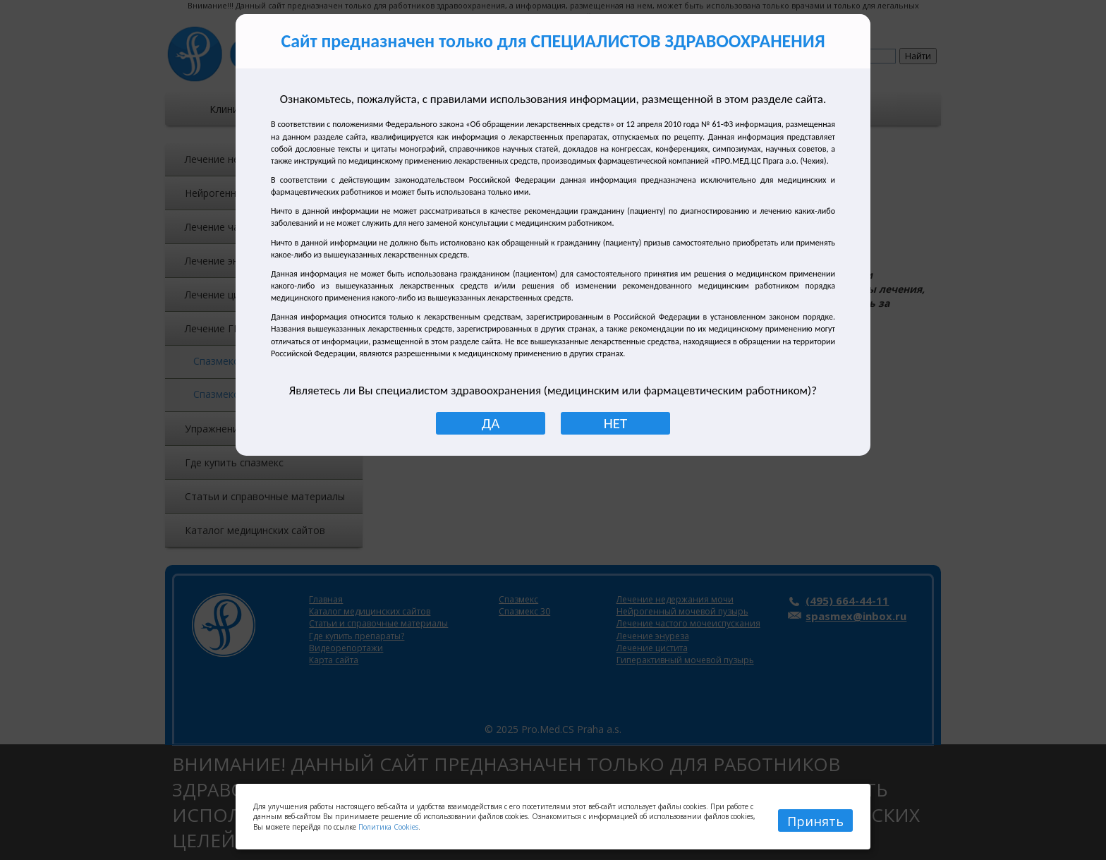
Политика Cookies (388, 827)
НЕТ (615, 423)
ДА (491, 423)
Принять (815, 821)
